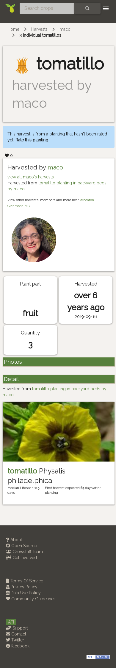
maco (64, 29)
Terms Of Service (24, 580)
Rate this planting (31, 140)
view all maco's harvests (30, 177)
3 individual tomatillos (40, 35)
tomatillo (22, 471)
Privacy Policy (21, 586)
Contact (16, 634)
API (11, 622)
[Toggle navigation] (106, 8)
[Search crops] (47, 8)
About (14, 539)
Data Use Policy (23, 592)
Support (17, 628)
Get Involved (21, 557)
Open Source (21, 545)
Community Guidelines (31, 598)
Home (13, 29)
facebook (17, 646)
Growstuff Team (24, 551)
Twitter (15, 640)
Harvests (39, 29)
